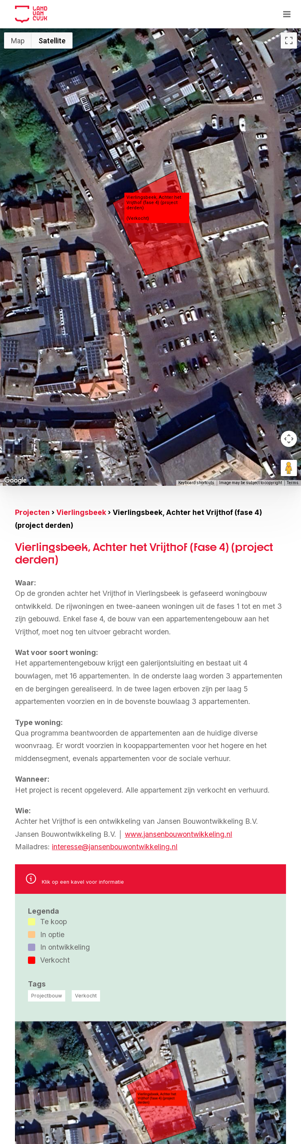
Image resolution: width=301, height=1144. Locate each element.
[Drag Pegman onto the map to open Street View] (289, 468)
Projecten (32, 512)
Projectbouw (46, 996)
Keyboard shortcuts (196, 483)
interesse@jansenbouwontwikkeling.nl (114, 846)
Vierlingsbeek (81, 512)
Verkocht (86, 996)
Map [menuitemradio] (18, 40)
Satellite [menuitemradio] (52, 40)
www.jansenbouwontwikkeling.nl (178, 834)
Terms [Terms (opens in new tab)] (293, 483)
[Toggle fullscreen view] (289, 40)
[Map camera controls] (289, 439)
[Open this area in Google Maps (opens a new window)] (15, 480)
